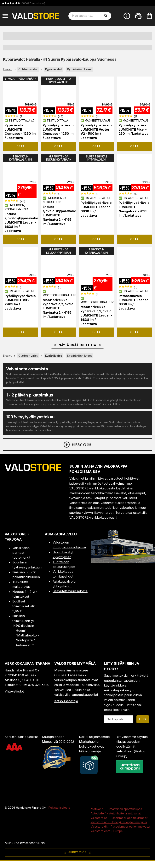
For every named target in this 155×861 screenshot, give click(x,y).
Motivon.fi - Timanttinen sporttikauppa (116, 809)
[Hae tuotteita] (87, 16)
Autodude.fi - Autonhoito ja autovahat (116, 813)
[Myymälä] (123, 561)
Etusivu (7, 69)
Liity (142, 719)
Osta (20, 146)
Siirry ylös (77, 444)
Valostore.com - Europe (107, 831)
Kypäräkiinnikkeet (79, 69)
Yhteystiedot (14, 691)
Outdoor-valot (28, 69)
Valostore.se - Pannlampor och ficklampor (119, 818)
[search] (106, 16)
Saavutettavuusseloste (70, 591)
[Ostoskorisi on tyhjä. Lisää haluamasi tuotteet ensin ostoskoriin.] (149, 16)
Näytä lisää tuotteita (77, 345)
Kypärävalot (53, 69)
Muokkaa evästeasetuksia (25, 843)
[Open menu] (5, 16)
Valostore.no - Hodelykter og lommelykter (119, 822)
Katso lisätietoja (66, 701)
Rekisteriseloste (59, 807)
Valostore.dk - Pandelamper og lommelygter (120, 826)
